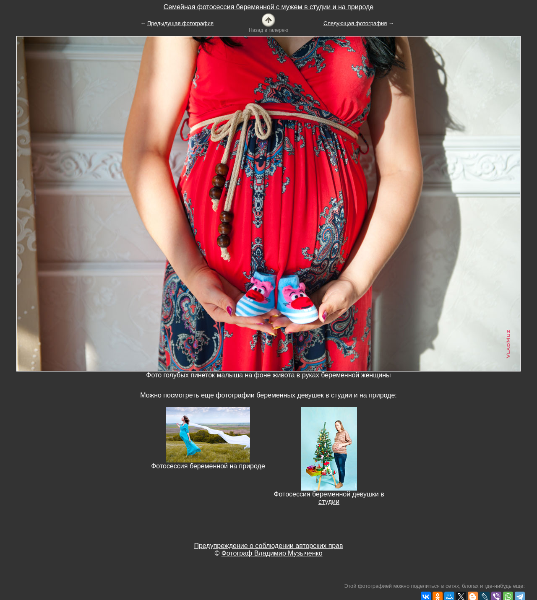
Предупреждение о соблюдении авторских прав (268, 545)
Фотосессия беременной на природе (208, 466)
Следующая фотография (355, 23)
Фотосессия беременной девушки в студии (329, 498)
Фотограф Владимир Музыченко (272, 553)
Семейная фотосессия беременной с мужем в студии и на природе (269, 6)
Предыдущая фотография (180, 23)
